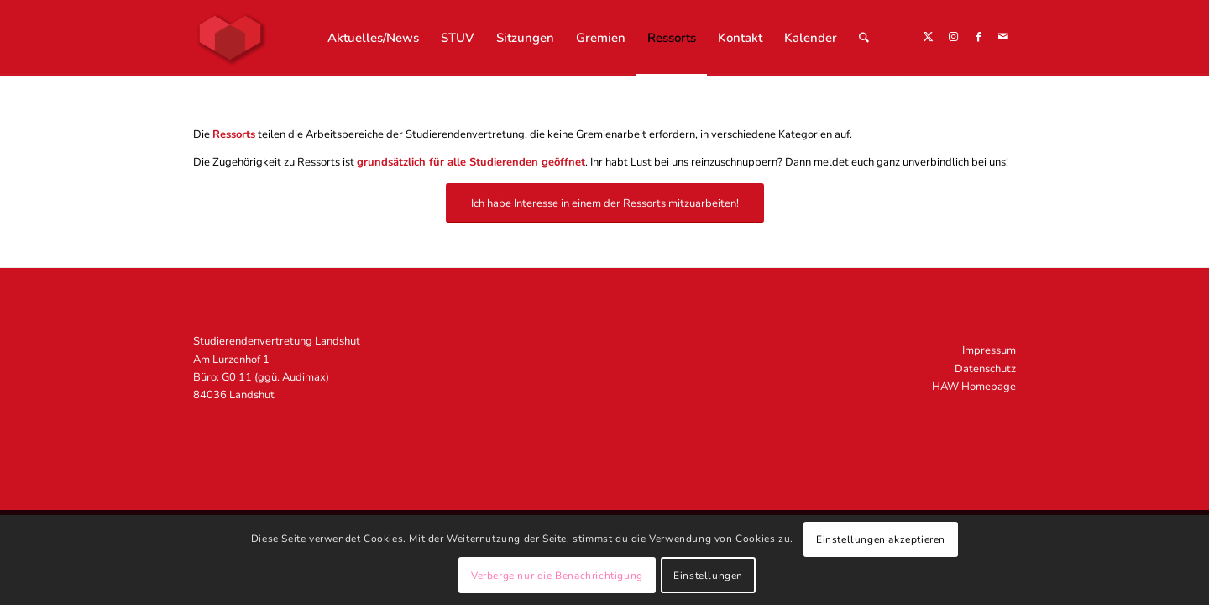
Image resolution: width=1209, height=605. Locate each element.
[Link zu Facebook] (978, 37)
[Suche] (864, 38)
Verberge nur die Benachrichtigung (557, 575)
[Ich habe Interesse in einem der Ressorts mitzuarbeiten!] (605, 203)
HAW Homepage (974, 386)
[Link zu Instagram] (953, 37)
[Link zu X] (927, 37)
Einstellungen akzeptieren (880, 539)
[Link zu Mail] (1003, 37)
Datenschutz (985, 368)
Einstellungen (708, 575)
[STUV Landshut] (230, 38)
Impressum (989, 350)
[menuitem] (373, 38)
